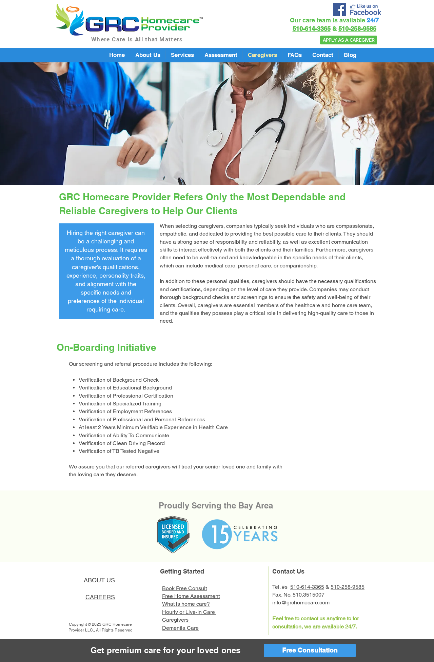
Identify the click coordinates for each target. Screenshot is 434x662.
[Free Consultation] (310, 650)
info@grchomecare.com (301, 602)
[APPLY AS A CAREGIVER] (348, 40)
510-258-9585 (357, 28)
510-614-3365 (312, 28)
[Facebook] (339, 9)
